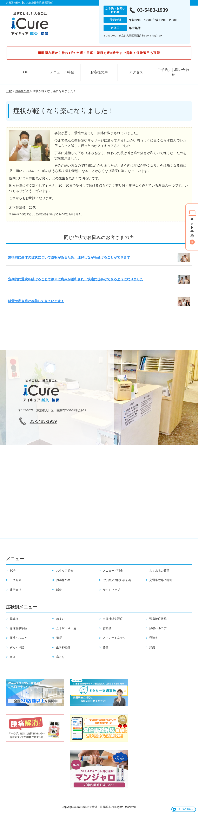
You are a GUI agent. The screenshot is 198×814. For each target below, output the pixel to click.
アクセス (136, 72)
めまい (60, 618)
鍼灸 (59, 589)
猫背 (59, 637)
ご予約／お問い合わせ (173, 72)
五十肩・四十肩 (66, 628)
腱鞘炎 (107, 628)
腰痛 (12, 656)
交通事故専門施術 (160, 580)
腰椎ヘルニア (18, 637)
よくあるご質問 (159, 570)
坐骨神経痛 (63, 647)
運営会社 (15, 589)
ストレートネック (114, 637)
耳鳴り (14, 618)
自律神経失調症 (113, 618)
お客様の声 (99, 72)
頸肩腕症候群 (158, 618)
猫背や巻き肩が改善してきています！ (36, 301)
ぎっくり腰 (17, 647)
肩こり (60, 656)
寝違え (153, 637)
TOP (24, 72)
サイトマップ (111, 589)
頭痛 (152, 647)
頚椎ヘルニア (158, 628)
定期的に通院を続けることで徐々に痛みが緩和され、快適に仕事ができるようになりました (75, 279)
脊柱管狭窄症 (18, 628)
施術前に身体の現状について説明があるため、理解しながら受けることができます (69, 257)
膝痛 (105, 647)
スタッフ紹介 (64, 570)
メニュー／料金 (62, 72)
